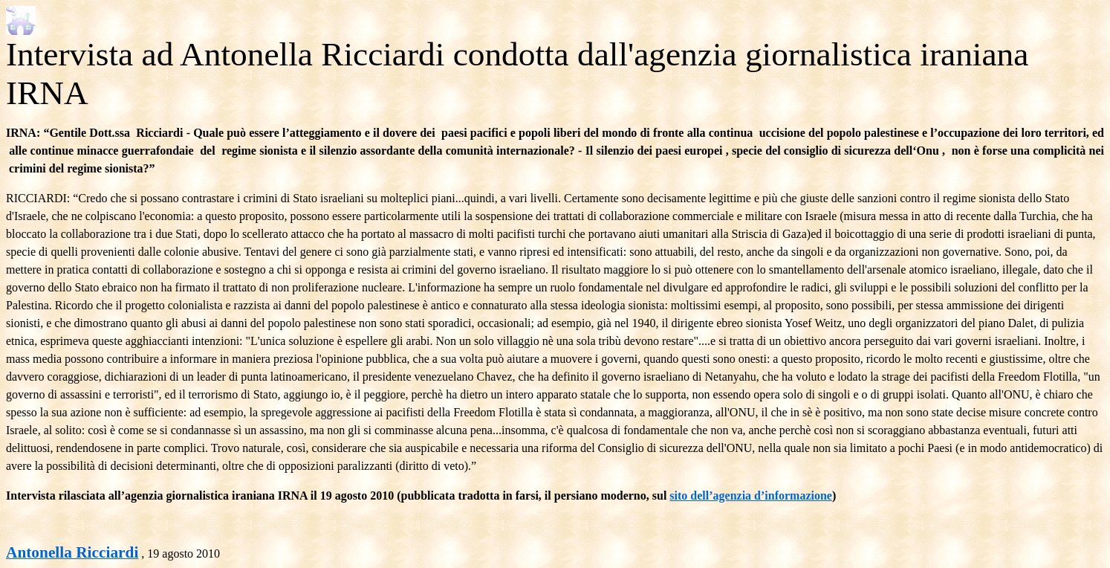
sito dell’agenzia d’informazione (750, 495)
